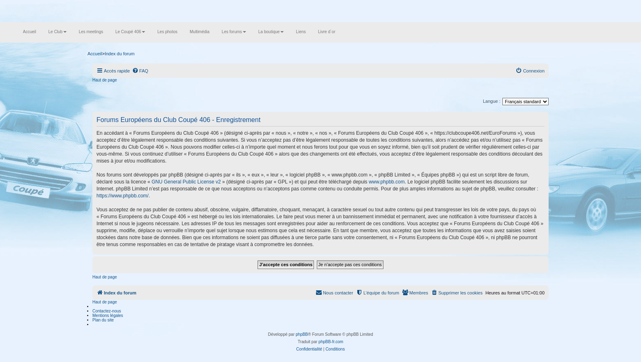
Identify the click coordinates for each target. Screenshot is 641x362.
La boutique (271, 31)
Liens (301, 31)
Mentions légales (107, 315)
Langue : (491, 101)
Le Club (57, 31)
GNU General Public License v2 (186, 182)
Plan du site (103, 320)
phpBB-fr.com (330, 341)
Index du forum (119, 53)
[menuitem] (140, 71)
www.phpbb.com (387, 182)
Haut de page (104, 80)
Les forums (234, 31)
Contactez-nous (106, 311)
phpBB (302, 334)
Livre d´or (326, 31)
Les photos (167, 31)
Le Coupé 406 (130, 31)
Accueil (29, 31)
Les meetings (91, 31)
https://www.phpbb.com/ (122, 196)
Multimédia (199, 31)
